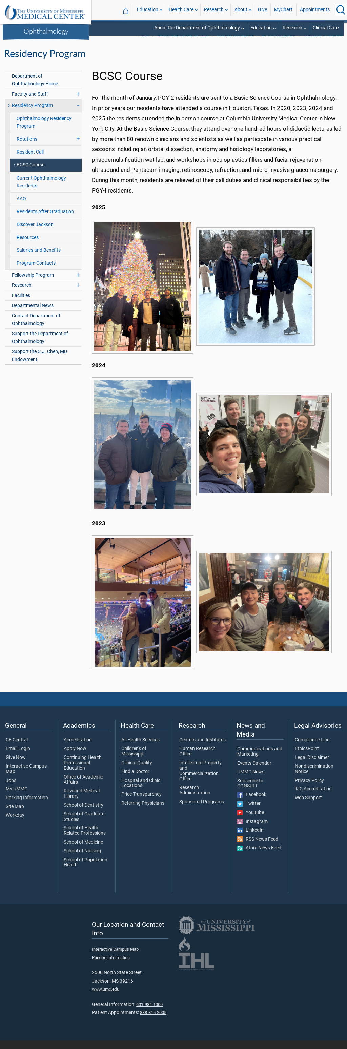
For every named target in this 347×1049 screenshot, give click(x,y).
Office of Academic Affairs (83, 788)
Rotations (27, 148)
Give (262, 10)
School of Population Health (85, 871)
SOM (145, 44)
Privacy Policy (309, 789)
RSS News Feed (257, 848)
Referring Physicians (142, 812)
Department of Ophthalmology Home (35, 89)
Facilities (21, 304)
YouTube (250, 821)
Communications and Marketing (259, 760)
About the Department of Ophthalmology (197, 28)
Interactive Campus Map (26, 777)
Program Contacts (36, 272)
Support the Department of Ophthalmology (40, 346)
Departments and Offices (183, 44)
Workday (15, 824)
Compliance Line (312, 748)
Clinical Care (326, 28)
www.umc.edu (105, 998)
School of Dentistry (83, 814)
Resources (28, 246)
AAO (21, 207)
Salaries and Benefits (39, 259)
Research (214, 10)
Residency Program (323, 44)
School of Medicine (83, 851)
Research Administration (194, 799)
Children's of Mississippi (133, 760)
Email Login (18, 757)
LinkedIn (250, 839)
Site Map (15, 815)
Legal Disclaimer (312, 766)
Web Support (308, 806)
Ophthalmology (46, 31)
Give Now (16, 766)
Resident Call (30, 161)
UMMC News (250, 781)
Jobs (11, 789)
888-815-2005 (153, 1021)
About (240, 10)
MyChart (283, 10)
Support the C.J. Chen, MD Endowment (39, 364)
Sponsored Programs (201, 810)
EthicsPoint (307, 757)
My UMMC (16, 798)
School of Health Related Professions (85, 839)
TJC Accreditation (313, 798)
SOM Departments (235, 44)
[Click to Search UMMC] (341, 10)
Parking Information (27, 806)
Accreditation (78, 748)
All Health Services (140, 748)
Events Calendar (254, 772)
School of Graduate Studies (84, 825)
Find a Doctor (135, 780)
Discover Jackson (35, 233)
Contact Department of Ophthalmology (36, 328)
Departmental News (33, 314)
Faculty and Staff (30, 103)
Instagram (252, 830)
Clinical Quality (136, 771)
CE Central (17, 748)
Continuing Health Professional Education (83, 772)
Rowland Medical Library (82, 802)
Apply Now (75, 757)
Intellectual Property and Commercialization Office (200, 779)
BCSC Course (30, 174)
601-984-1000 (149, 1013)
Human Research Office (197, 760)
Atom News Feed (259, 857)
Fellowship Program (33, 284)
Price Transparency (141, 803)
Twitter (249, 812)
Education (147, 10)
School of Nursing (82, 860)
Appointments (315, 10)
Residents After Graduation (45, 220)
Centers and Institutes (202, 748)
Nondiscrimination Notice (314, 777)
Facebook (251, 803)
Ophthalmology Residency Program (44, 131)
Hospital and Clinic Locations (140, 792)
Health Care (181, 10)
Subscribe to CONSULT (250, 792)
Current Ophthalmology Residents (41, 191)
